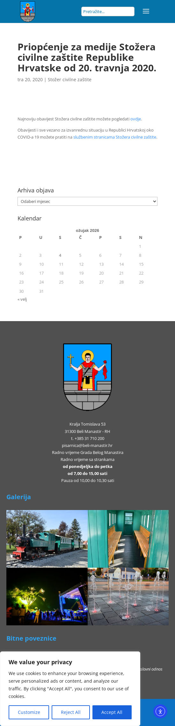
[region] (70, 688)
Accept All (111, 712)
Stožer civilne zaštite (69, 79)
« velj (22, 299)
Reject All (71, 712)
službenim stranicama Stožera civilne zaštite (114, 137)
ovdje (135, 119)
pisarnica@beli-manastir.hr (87, 445)
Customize (29, 712)
